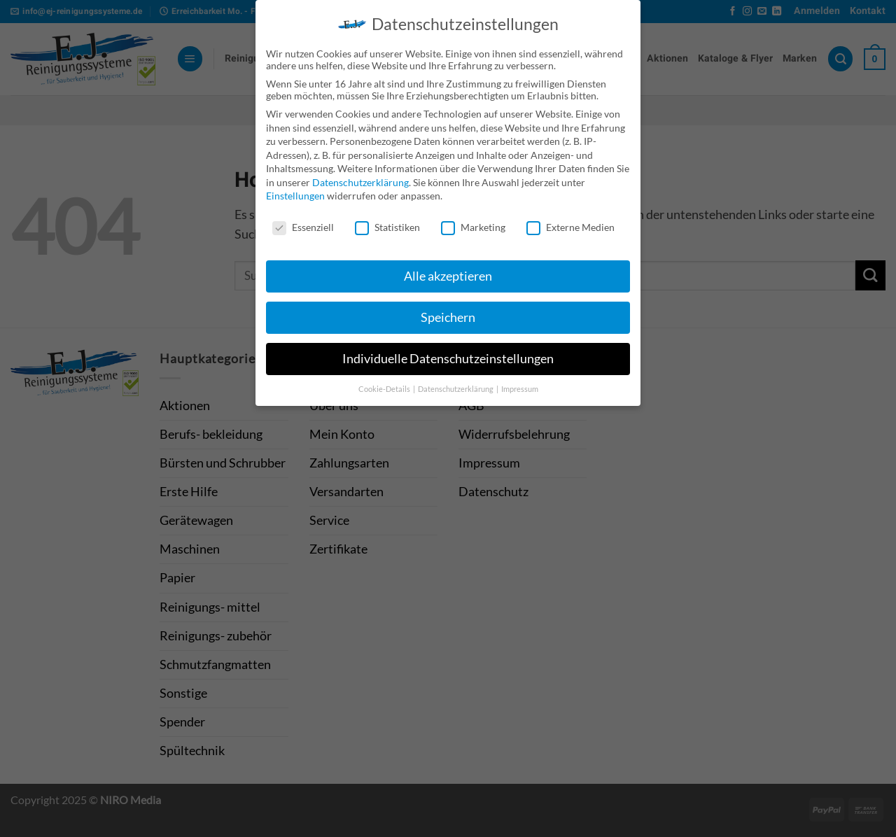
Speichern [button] (448, 310)
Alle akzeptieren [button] (448, 269)
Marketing (473, 221)
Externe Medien (570, 221)
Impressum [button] (519, 382)
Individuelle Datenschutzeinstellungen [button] (448, 351)
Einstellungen (295, 189)
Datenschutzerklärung (360, 175)
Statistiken (387, 221)
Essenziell (303, 221)
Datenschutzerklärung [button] (456, 382)
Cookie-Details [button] (385, 382)
